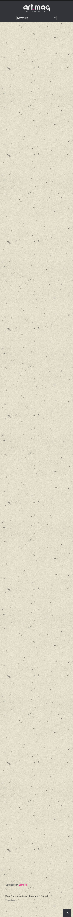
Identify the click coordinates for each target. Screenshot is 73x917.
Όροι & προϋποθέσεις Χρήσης (20, 896)
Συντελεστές (11, 900)
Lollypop (23, 885)
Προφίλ (44, 896)
